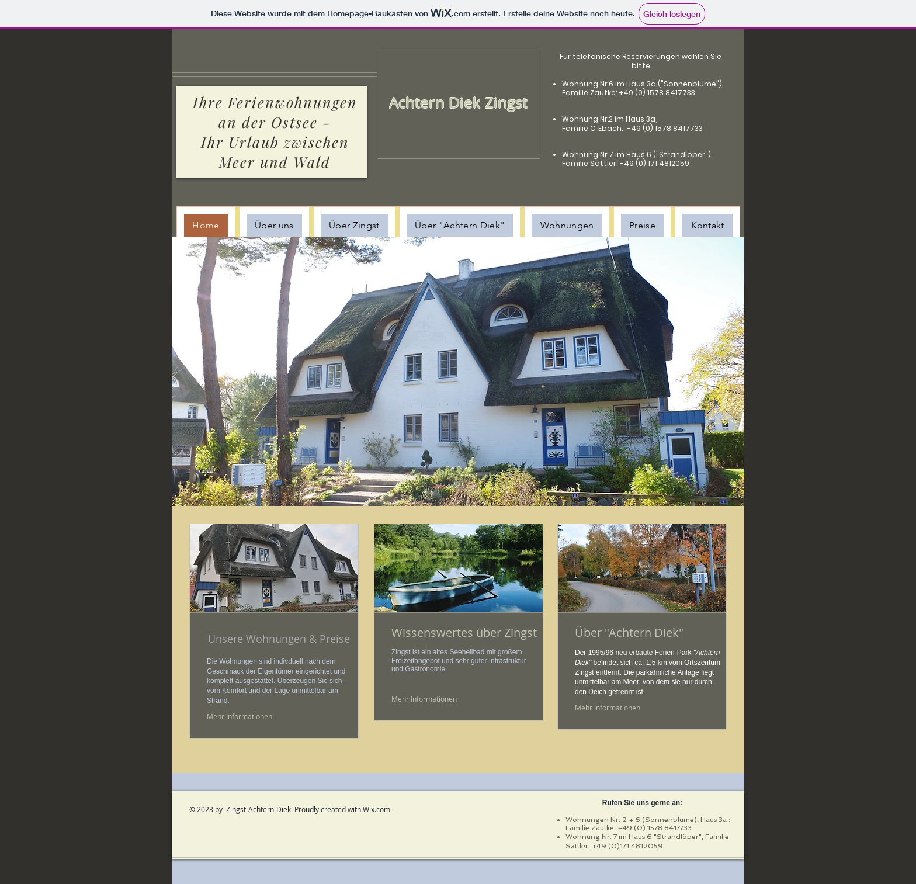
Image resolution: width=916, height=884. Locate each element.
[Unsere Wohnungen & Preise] (281, 638)
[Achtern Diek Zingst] (458, 102)
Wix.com (376, 809)
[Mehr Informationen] (240, 717)
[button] (458, 371)
